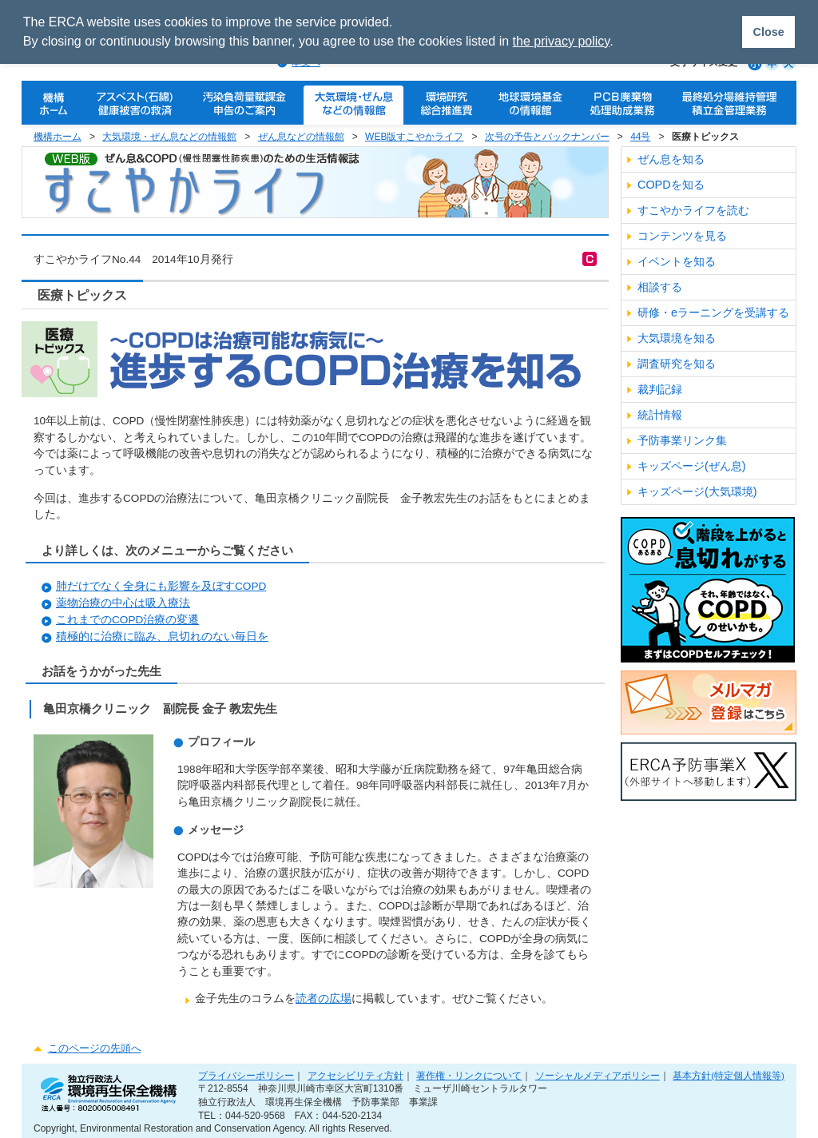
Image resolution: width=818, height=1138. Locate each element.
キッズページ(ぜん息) (691, 466)
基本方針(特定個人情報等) (728, 1075)
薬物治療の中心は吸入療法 (123, 603)
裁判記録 (659, 389)
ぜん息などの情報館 (301, 136)
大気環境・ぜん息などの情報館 (169, 136)
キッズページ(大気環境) (697, 491)
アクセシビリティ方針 (355, 1075)
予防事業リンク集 (682, 440)
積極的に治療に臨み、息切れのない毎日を (162, 637)
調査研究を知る (676, 363)
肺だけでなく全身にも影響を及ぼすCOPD (161, 586)
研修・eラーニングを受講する (713, 312)
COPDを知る (671, 184)
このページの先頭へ (94, 1048)
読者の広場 (323, 999)
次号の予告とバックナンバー (547, 136)
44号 (640, 136)
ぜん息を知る (671, 159)
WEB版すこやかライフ (414, 136)
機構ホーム (57, 136)
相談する (659, 287)
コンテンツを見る (682, 235)
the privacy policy (561, 41)
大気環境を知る (676, 338)
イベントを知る (676, 261)
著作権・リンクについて (469, 1075)
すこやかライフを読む (693, 210)
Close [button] (768, 32)
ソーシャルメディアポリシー (597, 1075)
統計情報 (659, 414)
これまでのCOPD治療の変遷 (127, 620)
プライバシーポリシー (246, 1075)
